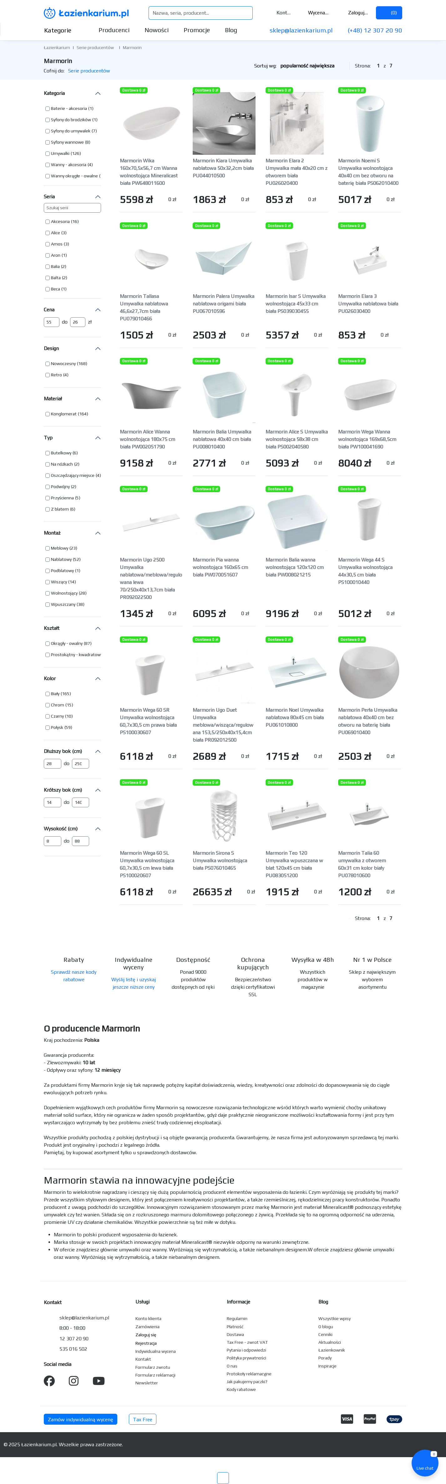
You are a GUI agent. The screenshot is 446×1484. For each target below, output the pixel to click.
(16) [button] (75, 221)
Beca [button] (55, 288)
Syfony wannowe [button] (67, 142)
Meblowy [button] (59, 548)
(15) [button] (69, 704)
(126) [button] (76, 153)
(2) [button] (63, 266)
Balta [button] (56, 277)
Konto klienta (148, 1318)
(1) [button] (91, 108)
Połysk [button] (57, 727)
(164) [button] (83, 413)
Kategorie (63, 30)
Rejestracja (146, 1343)
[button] (69, 108)
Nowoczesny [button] (63, 363)
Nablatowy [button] (61, 559)
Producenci (114, 29)
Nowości (156, 29)
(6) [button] (75, 452)
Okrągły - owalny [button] (67, 643)
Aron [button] (55, 255)
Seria (49, 197)
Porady (325, 1357)
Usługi (142, 1302)
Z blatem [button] (60, 509)
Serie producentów (95, 47)
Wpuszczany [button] (63, 604)
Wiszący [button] (59, 581)
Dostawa (235, 1334)
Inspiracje (327, 1365)
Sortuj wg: (299, 66)
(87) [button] (88, 643)
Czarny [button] (57, 716)
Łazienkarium (57, 47)
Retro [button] (56, 374)
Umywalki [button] (60, 153)
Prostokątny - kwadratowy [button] (77, 654)
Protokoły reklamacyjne (249, 1373)
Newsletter (146, 1382)
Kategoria (54, 93)
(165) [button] (66, 693)
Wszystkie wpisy (334, 1318)
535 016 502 (73, 1349)
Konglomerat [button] (64, 413)
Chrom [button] (57, 704)
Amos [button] (57, 243)
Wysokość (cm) (61, 829)
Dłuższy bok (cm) (63, 751)
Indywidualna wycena (155, 1351)
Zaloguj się (354, 13)
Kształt (51, 628)
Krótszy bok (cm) (63, 790)
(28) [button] (83, 593)
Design (51, 348)
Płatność (235, 1326)
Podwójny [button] (60, 486)
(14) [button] (72, 581)
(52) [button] (77, 559)
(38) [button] (80, 604)
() (389, 13)
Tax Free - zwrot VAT (247, 1342)
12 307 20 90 (74, 1339)
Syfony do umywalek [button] (70, 130)
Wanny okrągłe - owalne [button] (74, 175)
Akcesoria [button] (60, 221)
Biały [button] (55, 693)
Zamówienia (147, 1326)
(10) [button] (69, 716)
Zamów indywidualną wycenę (80, 1419)
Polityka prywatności (246, 1357)
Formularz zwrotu (152, 1367)
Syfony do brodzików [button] (71, 119)
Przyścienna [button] (62, 497)
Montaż (52, 533)
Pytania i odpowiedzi (246, 1350)
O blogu (325, 1326)
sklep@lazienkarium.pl (301, 30)
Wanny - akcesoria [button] (68, 164)
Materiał (53, 399)
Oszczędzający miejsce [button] (72, 475)
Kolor (50, 678)
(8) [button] (87, 142)
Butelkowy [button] (61, 452)
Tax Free (142, 1419)
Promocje (197, 29)
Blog (231, 29)
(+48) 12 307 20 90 (374, 30)
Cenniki (325, 1334)
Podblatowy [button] (62, 570)
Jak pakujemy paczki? (247, 1381)
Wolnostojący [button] (64, 593)
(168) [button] (82, 363)
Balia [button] (55, 266)
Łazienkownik (331, 1350)
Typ (48, 438)
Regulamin (237, 1318)
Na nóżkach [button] (62, 464)
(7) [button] (94, 130)
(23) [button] (73, 548)
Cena (49, 310)
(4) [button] (90, 164)
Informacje (238, 1302)
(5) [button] (77, 497)
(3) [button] (64, 232)
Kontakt (280, 13)
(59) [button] (68, 727)
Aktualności (329, 1342)
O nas (232, 1365)
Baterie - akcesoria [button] (69, 108)
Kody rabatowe (241, 1389)
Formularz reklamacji (155, 1375)
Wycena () (315, 13)
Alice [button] (55, 232)
